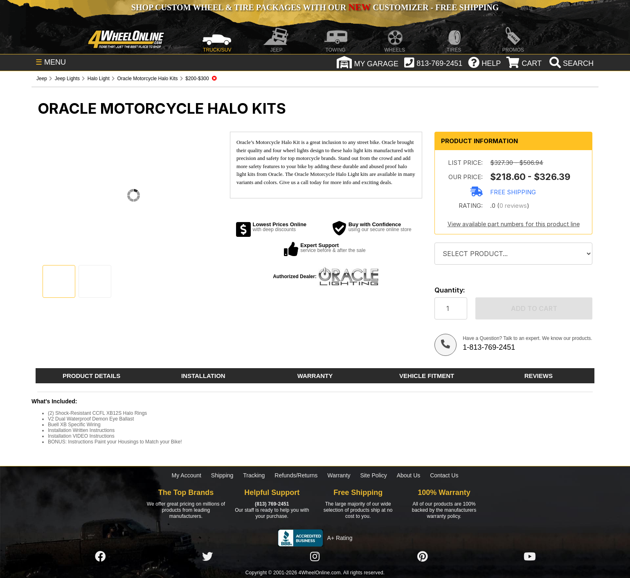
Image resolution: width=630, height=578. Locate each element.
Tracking (254, 475)
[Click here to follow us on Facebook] (100, 557)
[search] (570, 63)
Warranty (338, 475)
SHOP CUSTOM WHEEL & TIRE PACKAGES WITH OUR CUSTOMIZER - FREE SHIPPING (315, 7)
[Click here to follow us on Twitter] (207, 557)
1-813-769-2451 (489, 347)
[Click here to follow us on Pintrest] (422, 557)
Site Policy (373, 475)
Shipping (222, 475)
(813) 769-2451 (272, 504)
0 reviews (513, 205)
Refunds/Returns (295, 475)
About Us (409, 475)
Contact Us (444, 475)
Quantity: (449, 290)
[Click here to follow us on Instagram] (315, 557)
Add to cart (534, 308)
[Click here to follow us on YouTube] (530, 557)
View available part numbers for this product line (514, 223)
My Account (186, 475)
